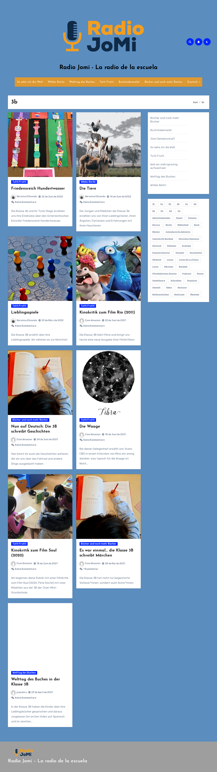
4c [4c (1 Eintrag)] (186, 204)
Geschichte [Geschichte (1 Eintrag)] (196, 253)
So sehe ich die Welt (30, 82)
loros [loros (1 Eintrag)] (155, 266)
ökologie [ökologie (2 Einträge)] (194, 294)
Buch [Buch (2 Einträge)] (196, 225)
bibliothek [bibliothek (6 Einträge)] (183, 225)
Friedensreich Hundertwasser (38, 189)
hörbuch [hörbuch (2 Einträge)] (156, 260)
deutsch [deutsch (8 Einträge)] (156, 246)
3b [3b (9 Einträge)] (170, 204)
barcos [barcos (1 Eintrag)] (156, 225)
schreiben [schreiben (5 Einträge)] (176, 280)
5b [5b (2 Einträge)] (153, 211)
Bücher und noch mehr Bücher (164, 82)
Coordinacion (90, 320)
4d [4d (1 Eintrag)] (195, 204)
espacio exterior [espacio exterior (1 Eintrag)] (161, 253)
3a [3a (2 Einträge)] (161, 204)
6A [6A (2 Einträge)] (170, 211)
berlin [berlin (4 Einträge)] (169, 225)
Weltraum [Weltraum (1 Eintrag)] (179, 294)
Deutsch (192, 82)
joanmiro (19, 692)
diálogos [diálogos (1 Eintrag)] (171, 246)
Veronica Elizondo (24, 196)
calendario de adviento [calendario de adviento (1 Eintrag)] (178, 232)
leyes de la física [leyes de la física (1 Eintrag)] (189, 260)
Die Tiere (87, 189)
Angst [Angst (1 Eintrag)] (179, 218)
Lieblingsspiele (24, 312)
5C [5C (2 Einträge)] (162, 211)
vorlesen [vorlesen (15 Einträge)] (182, 287)
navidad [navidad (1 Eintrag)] (183, 266)
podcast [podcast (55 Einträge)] (186, 273)
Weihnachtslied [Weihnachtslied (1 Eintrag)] (160, 294)
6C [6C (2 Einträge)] (179, 211)
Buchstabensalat (129, 82)
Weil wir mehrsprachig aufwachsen (164, 166)
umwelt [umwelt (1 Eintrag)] (156, 287)
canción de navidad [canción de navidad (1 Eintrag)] (162, 239)
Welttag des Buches (82, 82)
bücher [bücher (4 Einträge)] (156, 232)
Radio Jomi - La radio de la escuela (108, 68)
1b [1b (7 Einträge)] (153, 204)
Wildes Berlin (56, 82)
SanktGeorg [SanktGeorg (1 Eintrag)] (158, 280)
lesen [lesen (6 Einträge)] (170, 260)
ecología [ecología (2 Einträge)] (186, 246)
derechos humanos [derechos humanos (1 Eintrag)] (189, 239)
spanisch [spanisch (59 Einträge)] (192, 280)
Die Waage (89, 427)
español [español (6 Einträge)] (180, 253)
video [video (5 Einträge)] (169, 287)
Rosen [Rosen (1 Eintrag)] (200, 273)
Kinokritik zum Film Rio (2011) (107, 312)
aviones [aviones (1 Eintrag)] (192, 218)
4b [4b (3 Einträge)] (178, 204)
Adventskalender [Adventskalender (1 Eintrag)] (161, 218)
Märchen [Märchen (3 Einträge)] (168, 266)
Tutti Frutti (107, 82)
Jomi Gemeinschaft (162, 138)
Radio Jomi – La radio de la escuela (47, 761)
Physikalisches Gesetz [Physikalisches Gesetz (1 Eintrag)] (164, 273)
